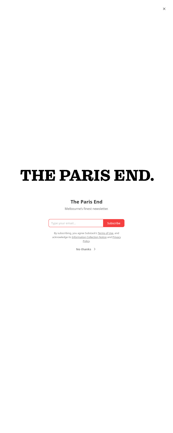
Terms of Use (105, 233)
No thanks (86, 249)
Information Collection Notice (89, 237)
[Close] (164, 9)
